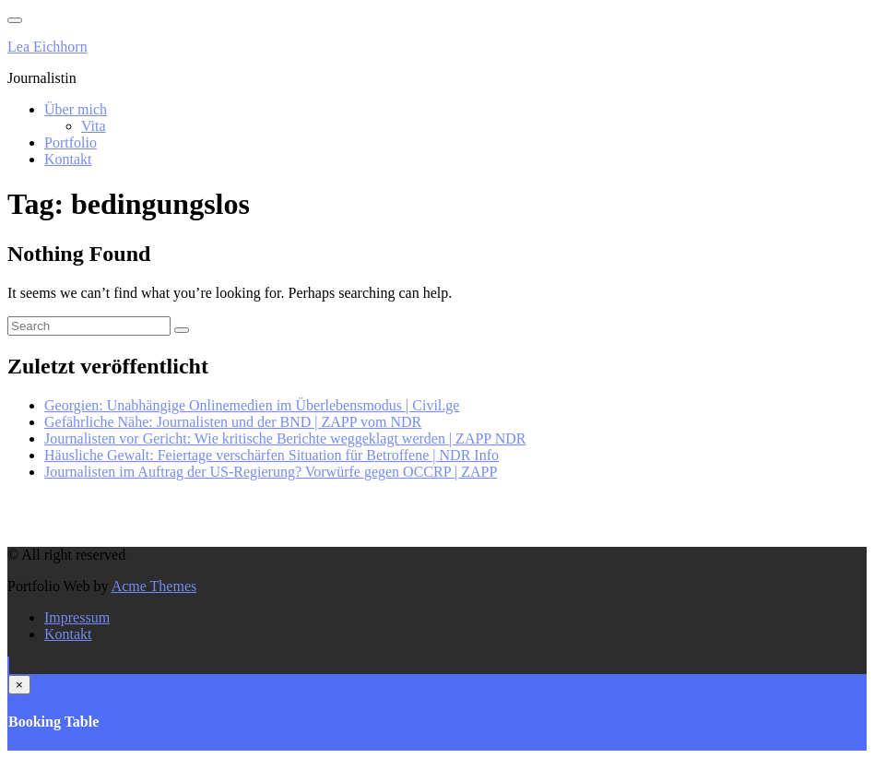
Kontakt (68, 159)
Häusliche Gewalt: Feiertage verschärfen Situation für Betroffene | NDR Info (271, 455)
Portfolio (70, 142)
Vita (93, 126)
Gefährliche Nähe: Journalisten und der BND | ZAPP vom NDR (232, 422)
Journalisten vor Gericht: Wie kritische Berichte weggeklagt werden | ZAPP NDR (285, 438)
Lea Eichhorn (47, 46)
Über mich (75, 109)
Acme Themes (154, 586)
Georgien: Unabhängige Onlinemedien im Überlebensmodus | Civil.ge (251, 405)
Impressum (77, 617)
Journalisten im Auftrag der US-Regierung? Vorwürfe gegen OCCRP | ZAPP (270, 472)
